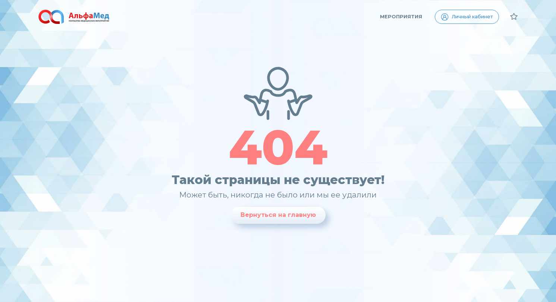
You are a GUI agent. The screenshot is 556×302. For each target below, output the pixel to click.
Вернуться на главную (278, 214)
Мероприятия (401, 16)
